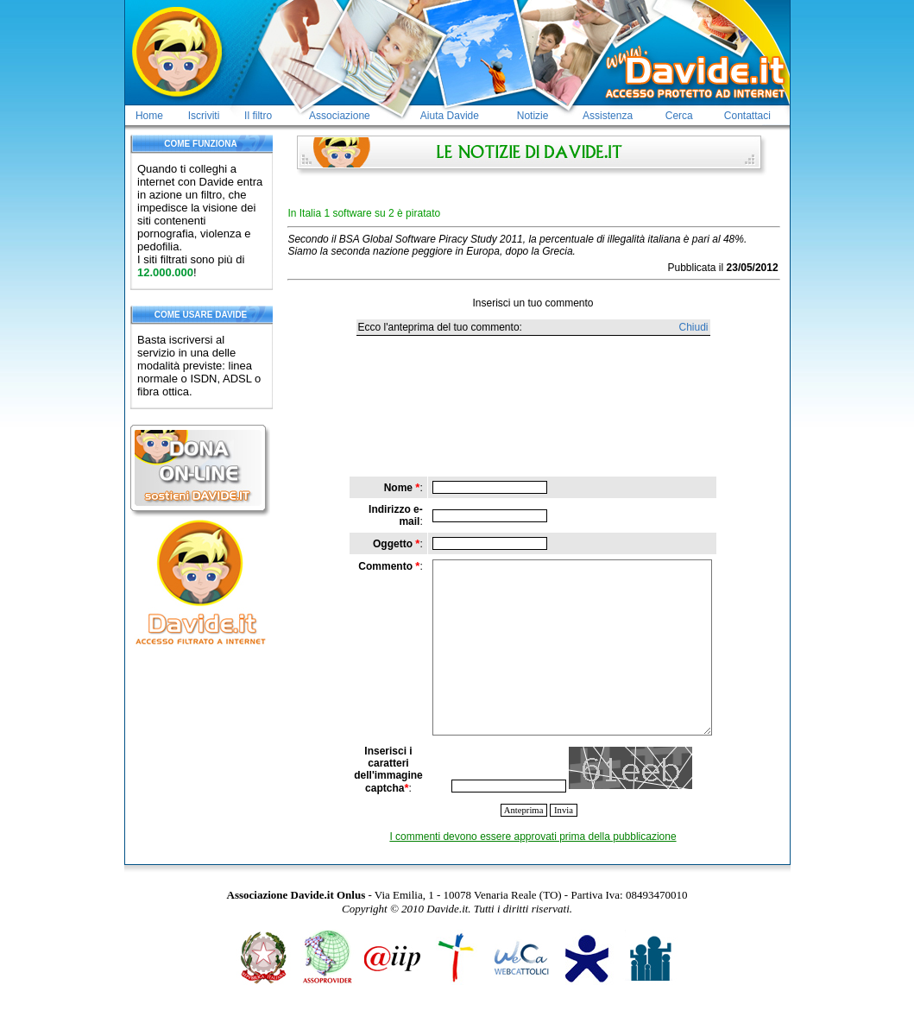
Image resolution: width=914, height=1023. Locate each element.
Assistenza (608, 116)
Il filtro (258, 116)
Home (149, 116)
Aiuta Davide (449, 116)
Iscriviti (204, 116)
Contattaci (747, 116)
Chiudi (693, 327)
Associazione (339, 116)
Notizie (533, 116)
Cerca (679, 116)
